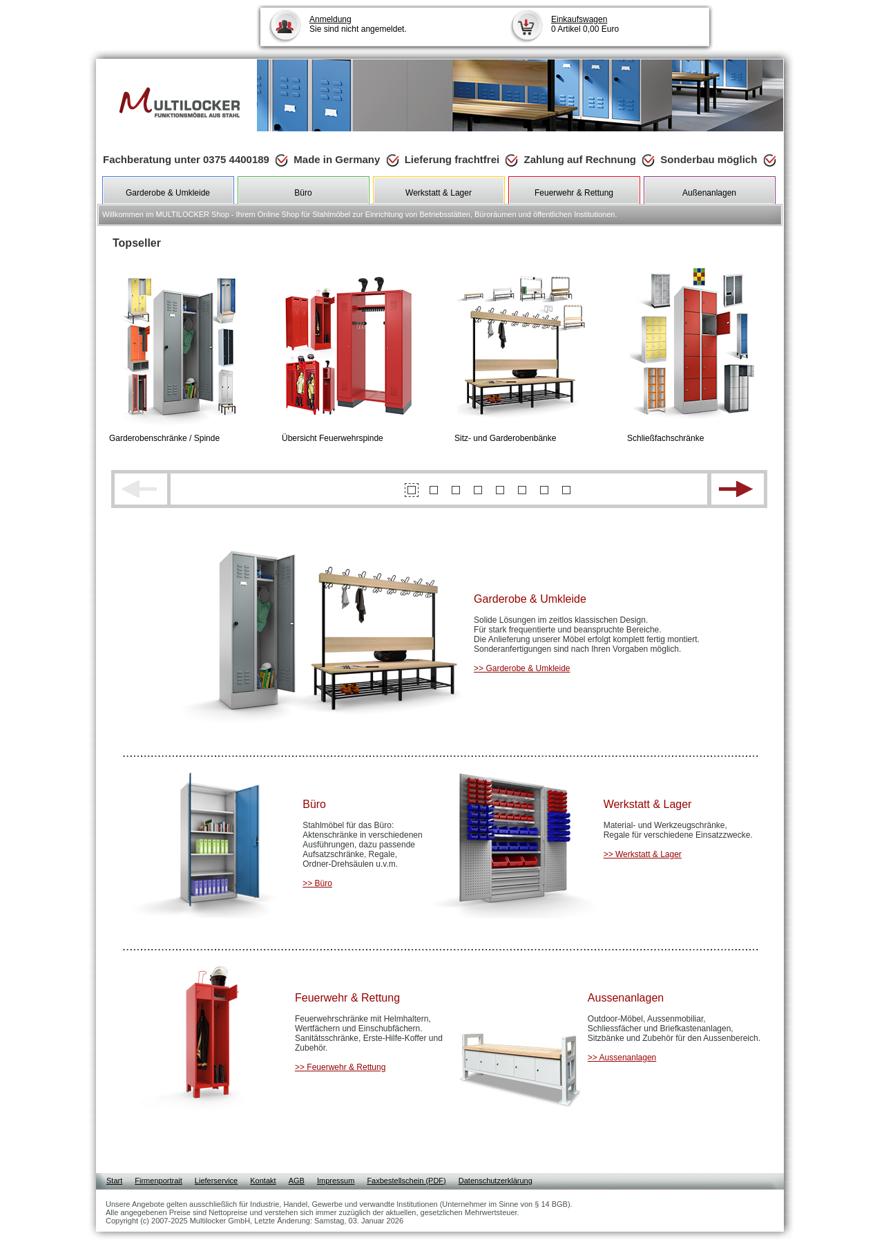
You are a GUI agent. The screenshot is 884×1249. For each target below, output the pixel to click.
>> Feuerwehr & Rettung (340, 1067)
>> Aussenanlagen (622, 1057)
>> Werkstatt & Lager (643, 854)
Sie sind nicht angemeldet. (358, 24)
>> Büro (317, 883)
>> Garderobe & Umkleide (522, 668)
